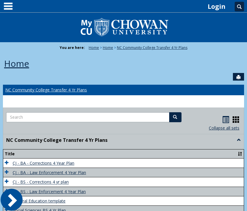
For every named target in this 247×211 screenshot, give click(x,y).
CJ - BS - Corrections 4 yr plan (41, 182)
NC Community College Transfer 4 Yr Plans (152, 47)
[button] (175, 117)
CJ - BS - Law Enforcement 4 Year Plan (49, 191)
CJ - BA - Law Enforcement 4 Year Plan (49, 172)
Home (94, 47)
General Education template (39, 201)
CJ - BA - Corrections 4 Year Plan (43, 163)
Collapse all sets (224, 128)
